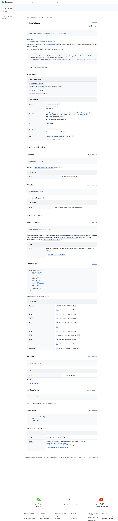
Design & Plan (33, 2)
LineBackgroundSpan (52, 44)
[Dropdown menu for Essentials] (25, 2)
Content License (69, 457)
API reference (7, 8)
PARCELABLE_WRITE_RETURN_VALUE (56, 443)
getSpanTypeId (51, 129)
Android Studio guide (92, 517)
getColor (49, 123)
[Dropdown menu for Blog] (74, 2)
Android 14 (74, 518)
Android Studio (110, 2)
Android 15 (74, 516)
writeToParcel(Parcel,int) (69, 237)
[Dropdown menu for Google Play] (64, 2)
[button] (10, 18)
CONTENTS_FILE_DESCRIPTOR (51, 239)
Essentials (20, 2)
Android (26, 516)
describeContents (52, 104)
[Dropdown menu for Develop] (50, 2)
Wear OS (57, 518)
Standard (32, 83)
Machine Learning (44, 518)
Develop (41, 17)
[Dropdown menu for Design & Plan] (39, 2)
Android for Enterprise (29, 518)
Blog (71, 2)
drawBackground (51, 113)
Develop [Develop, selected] (46, 2)
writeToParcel (51, 136)
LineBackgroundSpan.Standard (44, 86)
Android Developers (32, 17)
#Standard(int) (33, 383)
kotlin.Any (30, 39)
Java (96, 26)
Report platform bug (107, 516)
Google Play (58, 2)
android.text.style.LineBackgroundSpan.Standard (43, 41)
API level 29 (94, 22)
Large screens (59, 516)
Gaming (42, 516)
